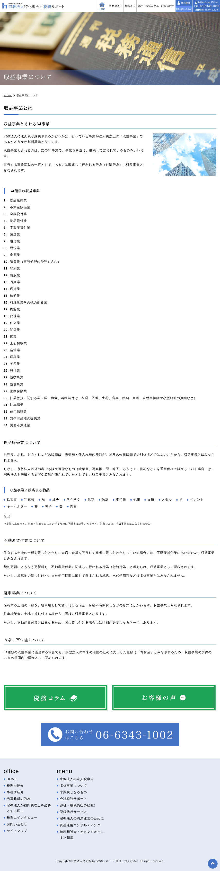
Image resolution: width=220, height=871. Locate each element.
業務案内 (130, 5)
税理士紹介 (15, 785)
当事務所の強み (19, 799)
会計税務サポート (73, 799)
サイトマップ (17, 831)
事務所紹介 (15, 792)
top (213, 864)
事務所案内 (116, 5)
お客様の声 (168, 5)
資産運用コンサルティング (80, 825)
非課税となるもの (73, 792)
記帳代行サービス (73, 812)
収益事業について (73, 785)
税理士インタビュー (22, 817)
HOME (12, 779)
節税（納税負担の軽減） (78, 805)
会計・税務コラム (148, 5)
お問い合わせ (17, 824)
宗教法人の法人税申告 (77, 779)
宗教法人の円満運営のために (82, 818)
